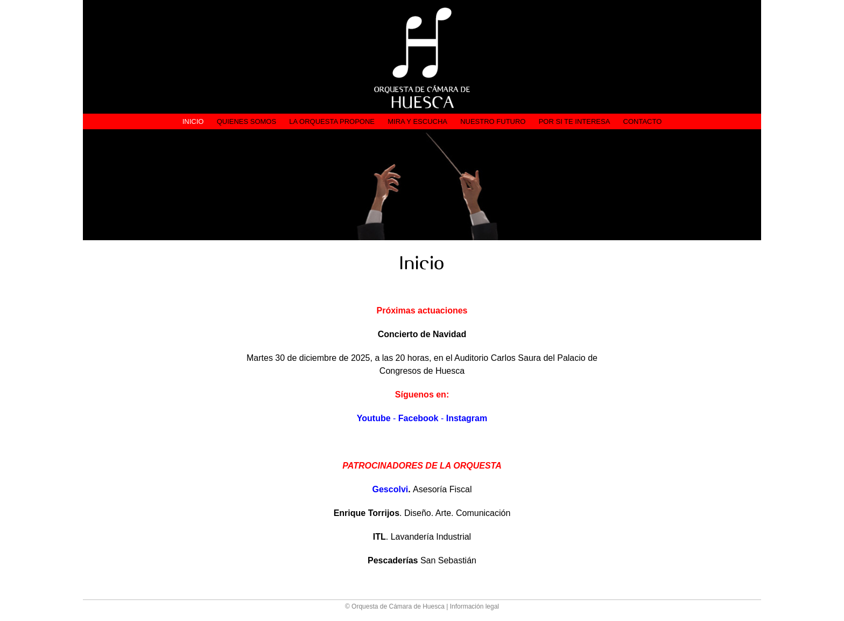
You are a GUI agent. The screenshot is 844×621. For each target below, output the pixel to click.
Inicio (193, 121)
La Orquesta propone (332, 121)
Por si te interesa (574, 121)
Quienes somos (247, 121)
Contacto (642, 121)
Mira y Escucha (417, 121)
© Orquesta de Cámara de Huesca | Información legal (422, 606)
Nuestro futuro (492, 121)
